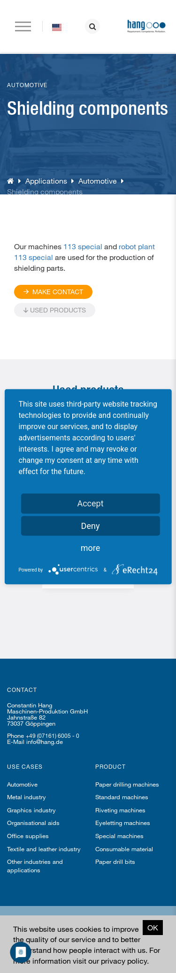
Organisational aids (33, 822)
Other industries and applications (35, 866)
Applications (46, 180)
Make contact (53, 292)
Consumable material (124, 849)
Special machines (119, 835)
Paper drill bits (115, 861)
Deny (90, 525)
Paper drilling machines (127, 784)
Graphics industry (31, 810)
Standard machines (121, 797)
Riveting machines (120, 810)
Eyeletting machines (122, 822)
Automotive (97, 180)
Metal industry (26, 797)
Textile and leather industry (44, 849)
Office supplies (28, 835)
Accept (90, 503)
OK (152, 927)
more (90, 547)
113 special (82, 246)
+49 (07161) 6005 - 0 (52, 735)
